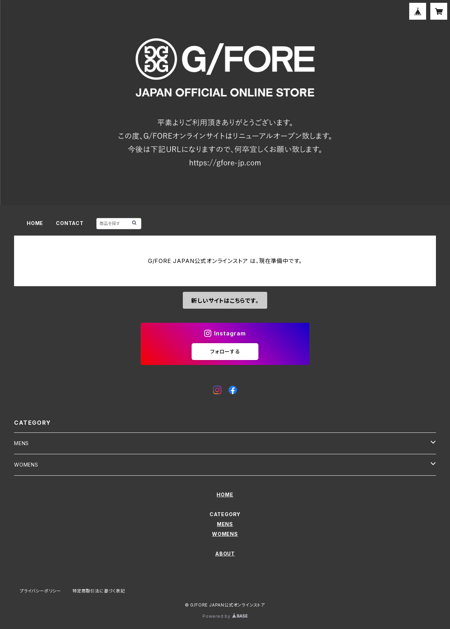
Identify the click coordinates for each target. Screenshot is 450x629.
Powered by (225, 616)
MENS (21, 443)
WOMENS (26, 465)
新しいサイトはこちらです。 (224, 300)
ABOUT (225, 554)
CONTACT (70, 223)
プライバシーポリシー (40, 590)
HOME (35, 223)
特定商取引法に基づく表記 (98, 590)
